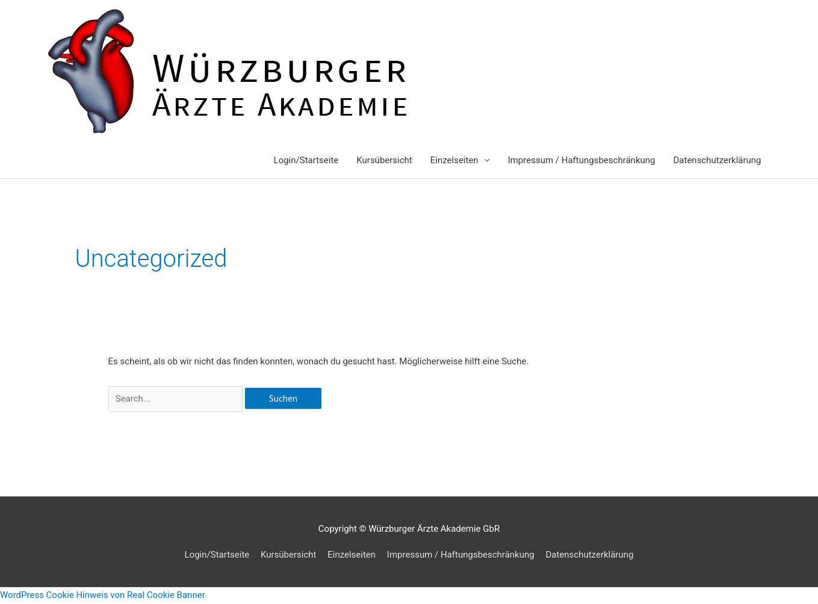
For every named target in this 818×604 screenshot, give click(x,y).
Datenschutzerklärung (717, 160)
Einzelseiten (454, 160)
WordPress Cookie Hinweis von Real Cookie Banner (102, 595)
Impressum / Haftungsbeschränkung (581, 160)
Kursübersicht (384, 160)
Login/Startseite (306, 160)
